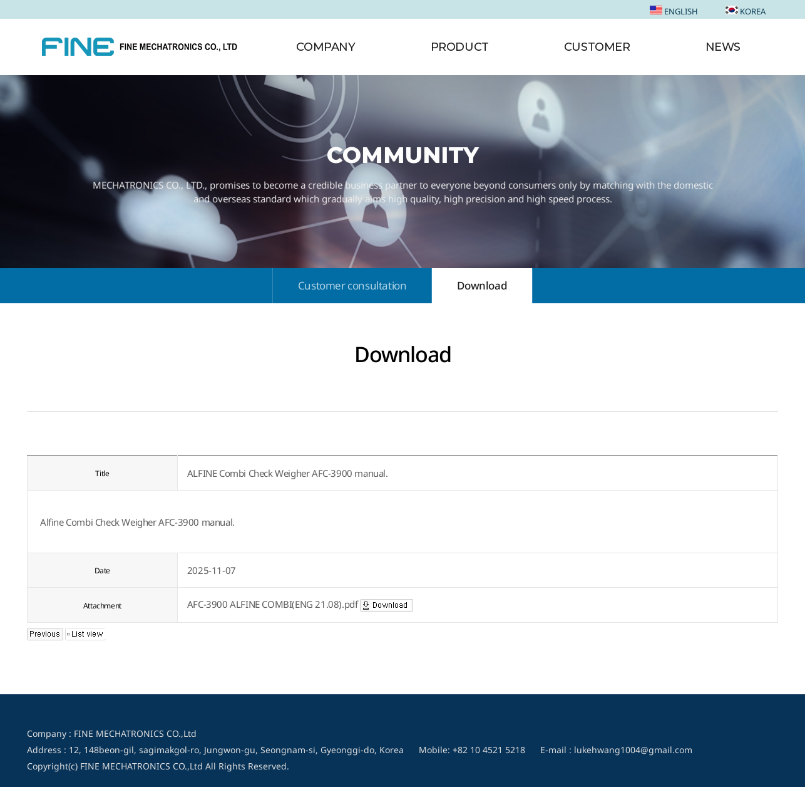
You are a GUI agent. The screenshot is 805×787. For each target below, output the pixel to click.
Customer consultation (352, 285)
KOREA (746, 11)
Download (482, 285)
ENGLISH (674, 11)
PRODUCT (460, 47)
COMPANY (325, 47)
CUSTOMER (597, 47)
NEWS (723, 47)
